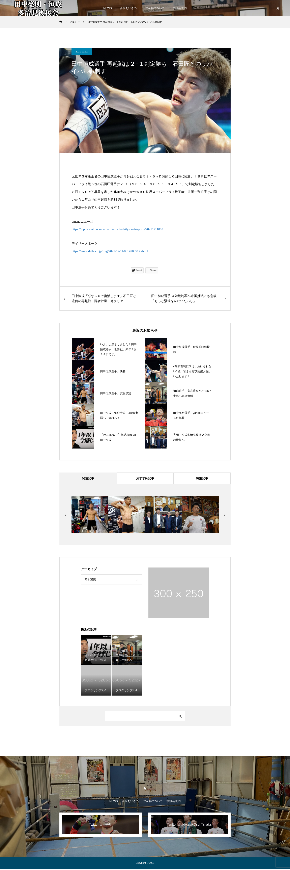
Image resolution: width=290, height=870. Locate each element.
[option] (89, 515)
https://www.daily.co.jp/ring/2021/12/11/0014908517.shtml (110, 251)
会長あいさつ (128, 8)
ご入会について (155, 8)
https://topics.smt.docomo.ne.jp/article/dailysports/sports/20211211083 (117, 229)
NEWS (107, 8)
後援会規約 (180, 8)
